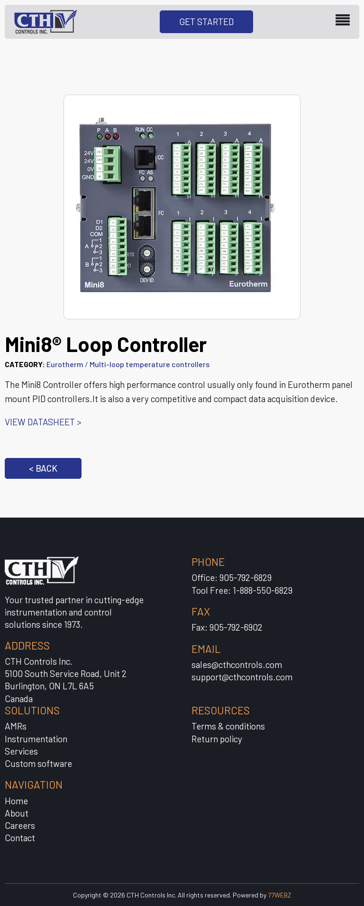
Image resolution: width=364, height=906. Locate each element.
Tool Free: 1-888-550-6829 (241, 590)
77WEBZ (279, 895)
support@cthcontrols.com (241, 676)
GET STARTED (206, 21)
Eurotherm (64, 364)
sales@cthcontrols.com (236, 664)
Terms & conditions (228, 726)
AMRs (16, 726)
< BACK (43, 468)
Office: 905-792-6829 (231, 577)
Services (21, 751)
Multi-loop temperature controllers (149, 364)
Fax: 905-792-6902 (227, 627)
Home (16, 800)
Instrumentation (36, 738)
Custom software (38, 763)
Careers (20, 825)
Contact (20, 837)
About (16, 813)
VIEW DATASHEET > (43, 421)
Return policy (216, 738)
